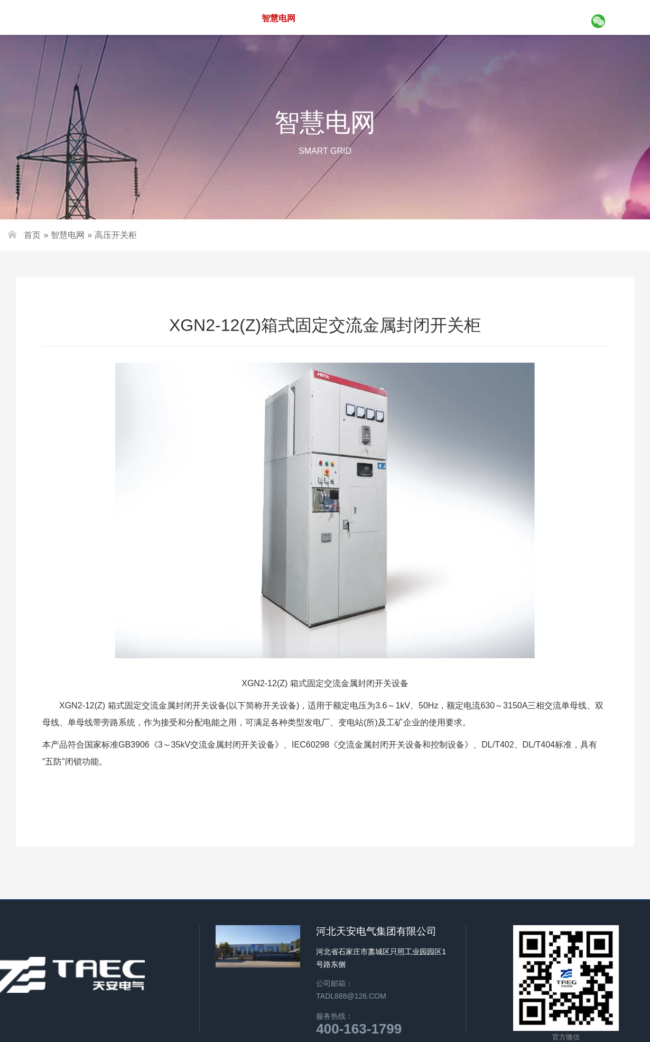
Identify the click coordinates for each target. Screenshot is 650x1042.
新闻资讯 (499, 18)
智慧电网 (278, 18)
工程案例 (446, 18)
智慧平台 (393, 18)
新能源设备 (336, 18)
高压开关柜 (116, 234)
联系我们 (552, 18)
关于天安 (224, 18)
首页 (180, 18)
